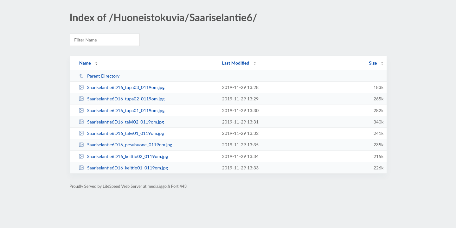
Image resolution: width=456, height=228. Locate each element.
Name (85, 63)
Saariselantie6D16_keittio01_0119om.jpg (123, 167)
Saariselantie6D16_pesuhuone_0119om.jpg (125, 144)
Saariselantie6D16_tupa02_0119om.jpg (122, 98)
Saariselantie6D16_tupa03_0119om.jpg (122, 87)
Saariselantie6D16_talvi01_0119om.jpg (121, 133)
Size (373, 63)
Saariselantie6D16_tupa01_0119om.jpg (122, 110)
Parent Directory (99, 76)
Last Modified (235, 63)
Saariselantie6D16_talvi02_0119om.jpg (121, 121)
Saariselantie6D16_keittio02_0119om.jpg (123, 156)
